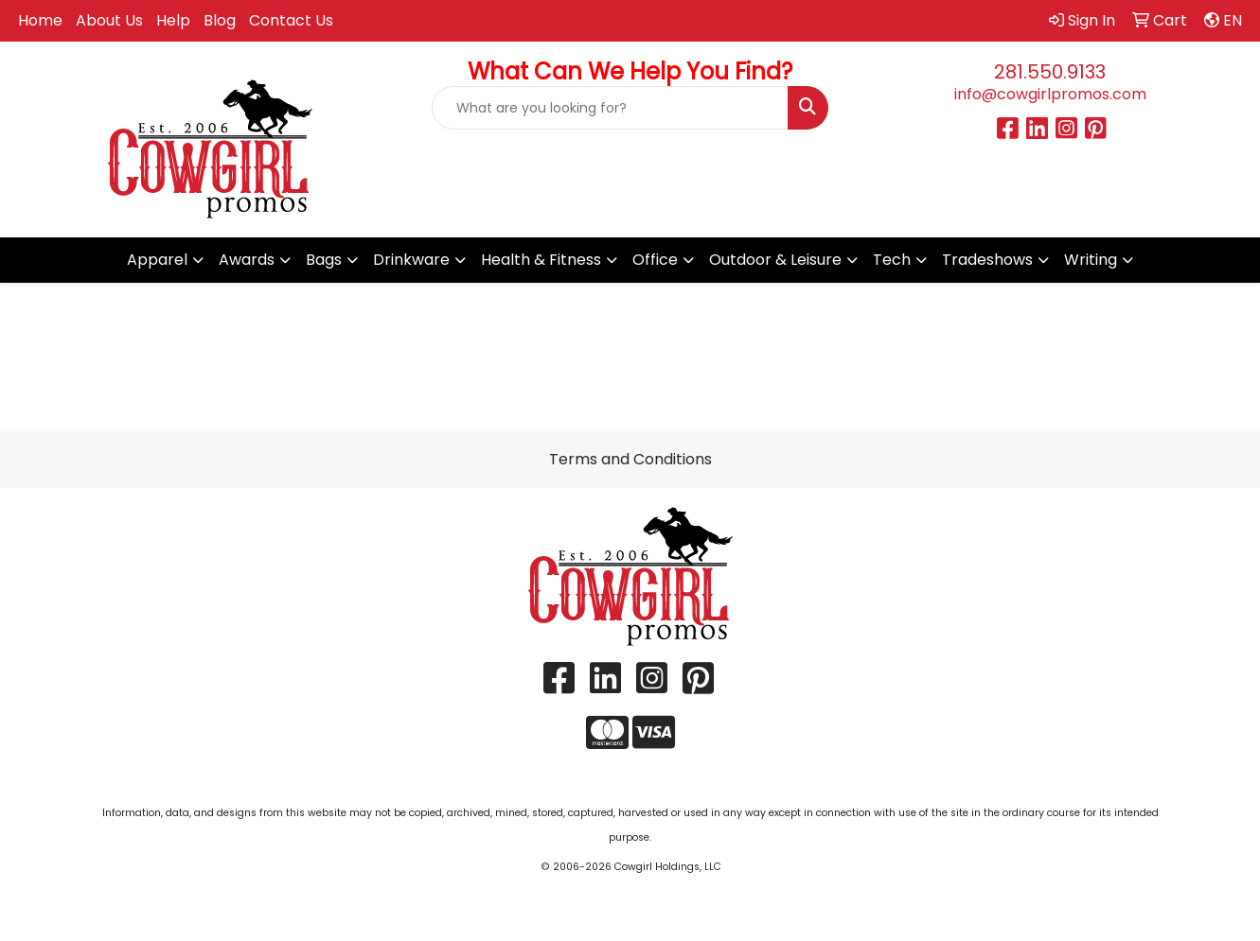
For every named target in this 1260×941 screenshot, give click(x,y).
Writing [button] (1090, 259)
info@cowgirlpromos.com (1050, 94)
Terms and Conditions (630, 459)
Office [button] (655, 259)
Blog (220, 20)
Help (173, 20)
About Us (109, 20)
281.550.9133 (1050, 72)
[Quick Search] (611, 108)
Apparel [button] (157, 259)
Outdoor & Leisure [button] (775, 259)
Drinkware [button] (411, 259)
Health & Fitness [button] (541, 259)
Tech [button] (892, 259)
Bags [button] (324, 259)
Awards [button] (247, 259)
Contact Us (291, 20)
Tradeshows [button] (987, 259)
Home (40, 20)
